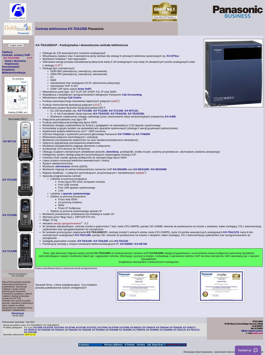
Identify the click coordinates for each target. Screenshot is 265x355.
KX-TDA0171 (189, 327)
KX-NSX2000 (159, 169)
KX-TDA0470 (139, 330)
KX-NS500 (126, 243)
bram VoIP (84, 88)
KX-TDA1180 (83, 235)
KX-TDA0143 (149, 327)
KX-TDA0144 (162, 327)
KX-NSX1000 (141, 169)
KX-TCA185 (116, 110)
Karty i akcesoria (15, 60)
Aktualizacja (17, 313)
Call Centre (74, 97)
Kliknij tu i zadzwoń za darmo (252, 331)
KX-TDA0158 (135, 113)
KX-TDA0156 (118, 113)
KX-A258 (38, 327)
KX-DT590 (124, 327)
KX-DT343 (59, 327)
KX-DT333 (48, 327)
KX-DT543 (102, 327)
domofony (112, 151)
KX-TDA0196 (84, 330)
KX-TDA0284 (98, 330)
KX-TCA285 (100, 110)
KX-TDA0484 (152, 330)
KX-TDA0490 (166, 330)
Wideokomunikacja (14, 72)
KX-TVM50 (124, 134)
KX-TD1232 (121, 241)
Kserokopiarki (10, 66)
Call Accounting (132, 94)
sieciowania (62, 166)
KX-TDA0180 (44, 330)
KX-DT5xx (173, 56)
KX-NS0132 (135, 327)
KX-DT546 (113, 327)
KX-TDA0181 (57, 330)
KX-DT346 (70, 327)
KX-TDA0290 (125, 330)
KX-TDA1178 (231, 232)
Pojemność (12, 63)
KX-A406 (170, 116)
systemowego (81, 193)
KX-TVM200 (143, 134)
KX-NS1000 (120, 169)
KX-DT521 (92, 327)
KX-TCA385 (85, 110)
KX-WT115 (131, 110)
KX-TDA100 (84, 241)
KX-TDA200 (101, 241)
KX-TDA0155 (101, 113)
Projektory (8, 69)
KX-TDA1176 (179, 330)
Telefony (7, 52)
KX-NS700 (141, 243)
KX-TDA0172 (30, 330)
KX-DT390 (81, 327)
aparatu (67, 193)
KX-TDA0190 (71, 330)
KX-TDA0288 (112, 330)
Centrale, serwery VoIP (16, 55)
